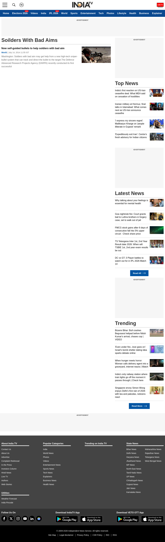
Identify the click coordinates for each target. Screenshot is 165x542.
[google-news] (39, 518)
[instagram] (18, 518)
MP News (130, 465)
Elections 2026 (20, 13)
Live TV (4, 476)
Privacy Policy (83, 535)
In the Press (6, 465)
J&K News (130, 488)
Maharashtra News (153, 449)
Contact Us (6, 449)
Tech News (47, 473)
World (64, 13)
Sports (74, 13)
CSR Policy (97, 535)
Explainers (47, 476)
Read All (139, 273)
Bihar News (131, 449)
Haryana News (132, 457)
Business (144, 13)
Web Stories (6, 484)
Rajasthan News (152, 453)
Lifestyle (121, 13)
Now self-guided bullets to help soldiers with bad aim (32, 48)
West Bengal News (153, 461)
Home (6, 13)
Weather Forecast (9, 499)
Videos (34, 13)
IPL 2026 (53, 13)
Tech (101, 13)
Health (132, 13)
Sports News (48, 469)
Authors (4, 480)
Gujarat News (132, 484)
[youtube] (25, 518)
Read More (139, 406)
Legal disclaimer (66, 535)
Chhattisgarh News (134, 480)
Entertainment (88, 13)
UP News (130, 476)
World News (48, 453)
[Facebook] (4, 518)
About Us (5, 453)
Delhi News (131, 453)
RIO (107, 535)
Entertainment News (52, 465)
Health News (48, 484)
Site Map (52, 535)
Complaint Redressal (10, 461)
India (43, 13)
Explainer (157, 13)
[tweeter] (11, 518)
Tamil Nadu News (134, 473)
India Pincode (7, 502)
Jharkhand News (133, 461)
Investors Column (9, 469)
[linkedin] (32, 518)
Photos (110, 13)
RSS (115, 535)
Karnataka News (133, 492)
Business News (49, 480)
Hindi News (6, 473)
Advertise (5, 457)
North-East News (133, 469)
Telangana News (152, 457)
